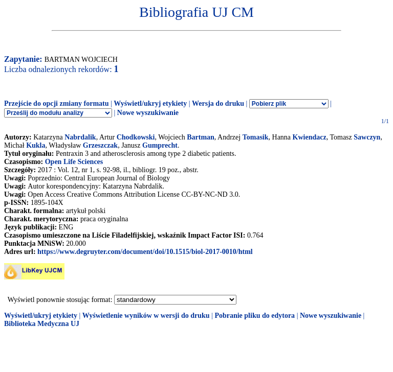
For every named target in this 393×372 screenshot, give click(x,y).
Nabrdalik (80, 137)
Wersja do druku (218, 103)
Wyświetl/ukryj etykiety (150, 103)
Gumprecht (160, 145)
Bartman (200, 137)
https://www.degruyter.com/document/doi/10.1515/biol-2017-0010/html (145, 251)
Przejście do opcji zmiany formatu (56, 103)
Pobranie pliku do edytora (254, 315)
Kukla (35, 145)
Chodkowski (136, 137)
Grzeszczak (100, 145)
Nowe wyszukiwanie (148, 113)
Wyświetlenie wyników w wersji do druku (146, 315)
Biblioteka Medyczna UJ (41, 324)
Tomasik (256, 137)
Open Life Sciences (74, 162)
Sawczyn (367, 137)
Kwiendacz (309, 137)
